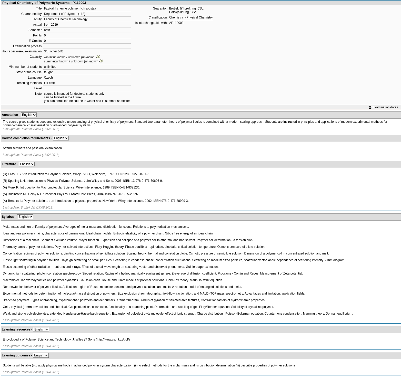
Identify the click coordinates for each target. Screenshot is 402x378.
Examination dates (385, 107)
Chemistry (176, 17)
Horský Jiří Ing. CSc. (183, 12)
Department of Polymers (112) (64, 14)
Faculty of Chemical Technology (65, 19)
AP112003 (176, 23)
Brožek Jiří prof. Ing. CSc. (186, 8)
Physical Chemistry (199, 17)
